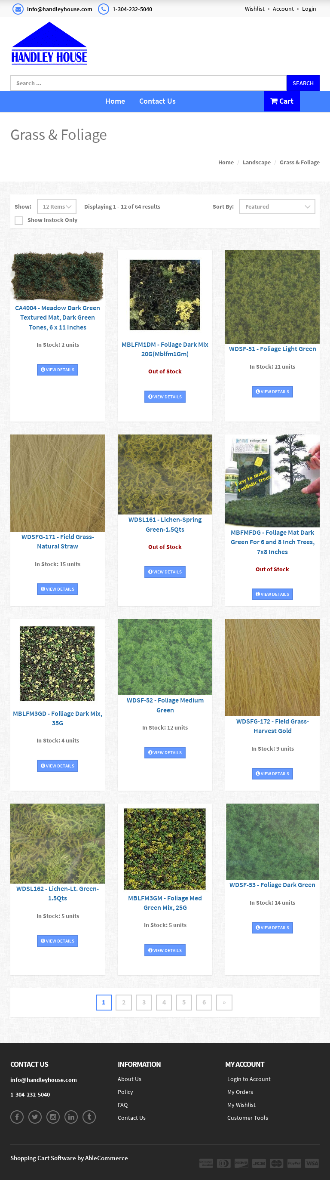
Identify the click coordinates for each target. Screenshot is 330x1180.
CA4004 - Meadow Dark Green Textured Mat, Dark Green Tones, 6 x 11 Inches (57, 316)
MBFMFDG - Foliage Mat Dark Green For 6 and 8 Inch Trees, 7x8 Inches (273, 541)
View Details (57, 369)
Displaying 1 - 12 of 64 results (122, 206)
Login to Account (249, 1079)
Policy (125, 1092)
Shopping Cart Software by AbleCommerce (69, 1158)
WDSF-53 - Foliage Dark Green (272, 884)
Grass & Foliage (300, 162)
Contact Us (157, 101)
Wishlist (255, 8)
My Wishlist (241, 1105)
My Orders (240, 1092)
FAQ (123, 1105)
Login (309, 8)
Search (303, 83)
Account (283, 8)
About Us (129, 1079)
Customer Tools (247, 1118)
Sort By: (223, 206)
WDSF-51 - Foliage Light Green (272, 348)
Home (115, 101)
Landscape (257, 162)
